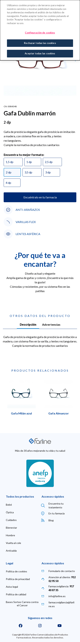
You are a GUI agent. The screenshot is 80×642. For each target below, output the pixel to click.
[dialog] (40, 30)
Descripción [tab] (28, 324)
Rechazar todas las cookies (40, 43)
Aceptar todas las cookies (40, 53)
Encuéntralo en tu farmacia (40, 197)
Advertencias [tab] (51, 324)
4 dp (8, 182)
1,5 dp (9, 162)
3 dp (48, 172)
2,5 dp (49, 162)
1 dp (29, 162)
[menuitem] (8, 505)
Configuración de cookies (40, 32)
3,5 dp (28, 172)
